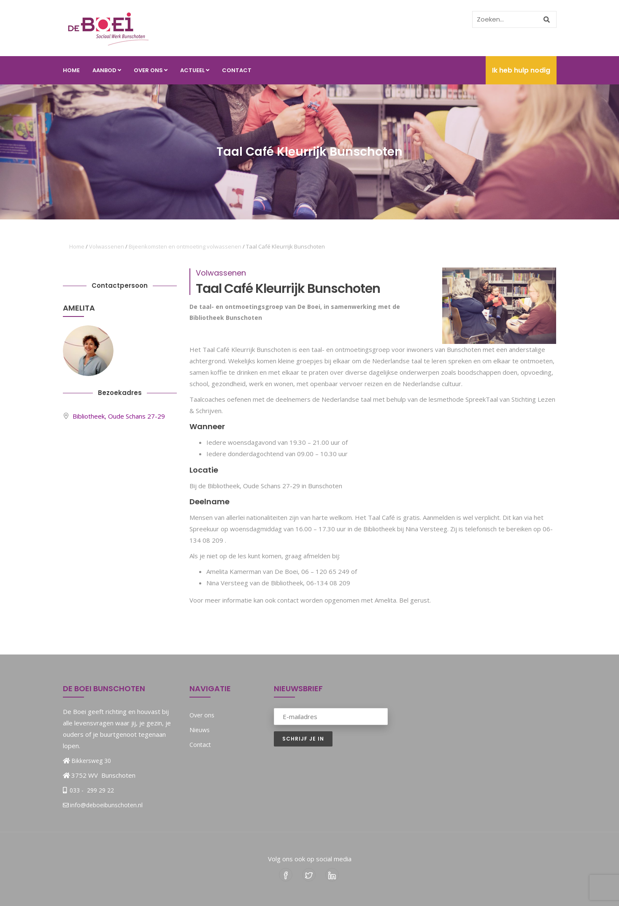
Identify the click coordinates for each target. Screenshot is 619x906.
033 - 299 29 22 (91, 790)
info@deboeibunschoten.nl (103, 805)
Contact (236, 70)
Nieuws (199, 730)
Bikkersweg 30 (91, 761)
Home (71, 70)
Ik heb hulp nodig (521, 70)
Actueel (194, 70)
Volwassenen (106, 246)
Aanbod (106, 70)
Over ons (151, 70)
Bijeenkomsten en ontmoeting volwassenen (185, 246)
